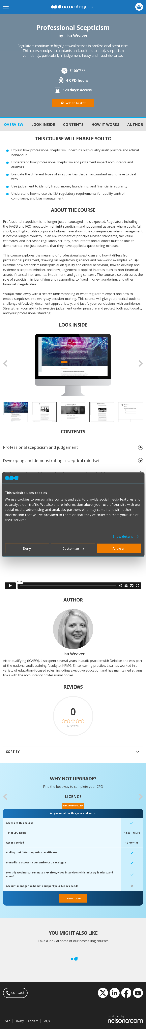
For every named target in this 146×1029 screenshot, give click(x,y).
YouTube (138, 993)
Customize (73, 548)
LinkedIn (115, 993)
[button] (5, 797)
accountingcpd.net (72, 7)
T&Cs (6, 1021)
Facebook (126, 993)
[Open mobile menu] (6, 7)
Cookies (33, 1021)
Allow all (119, 548)
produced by (125, 1018)
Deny (27, 548)
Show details (123, 536)
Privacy (19, 1021)
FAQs (46, 1021)
